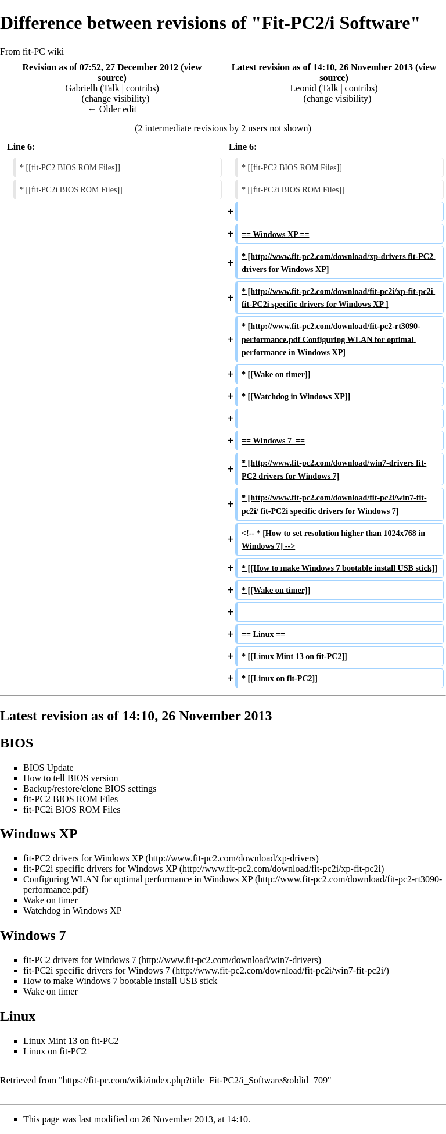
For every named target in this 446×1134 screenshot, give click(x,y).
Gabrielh (81, 88)
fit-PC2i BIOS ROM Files (72, 809)
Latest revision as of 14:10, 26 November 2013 (322, 67)
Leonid (303, 88)
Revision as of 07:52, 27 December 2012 (100, 67)
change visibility (115, 98)
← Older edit (112, 109)
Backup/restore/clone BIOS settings (89, 788)
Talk (111, 88)
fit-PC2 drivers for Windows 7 (79, 960)
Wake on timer (50, 900)
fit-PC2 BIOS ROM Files (70, 799)
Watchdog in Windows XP (72, 910)
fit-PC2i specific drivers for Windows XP (101, 869)
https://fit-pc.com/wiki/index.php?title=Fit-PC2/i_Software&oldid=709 (195, 1080)
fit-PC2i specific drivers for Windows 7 (96, 970)
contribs (141, 88)
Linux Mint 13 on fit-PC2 (70, 1041)
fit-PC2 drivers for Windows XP (83, 858)
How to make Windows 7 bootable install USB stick (120, 981)
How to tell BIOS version (70, 778)
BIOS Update (48, 767)
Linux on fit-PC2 (55, 1051)
